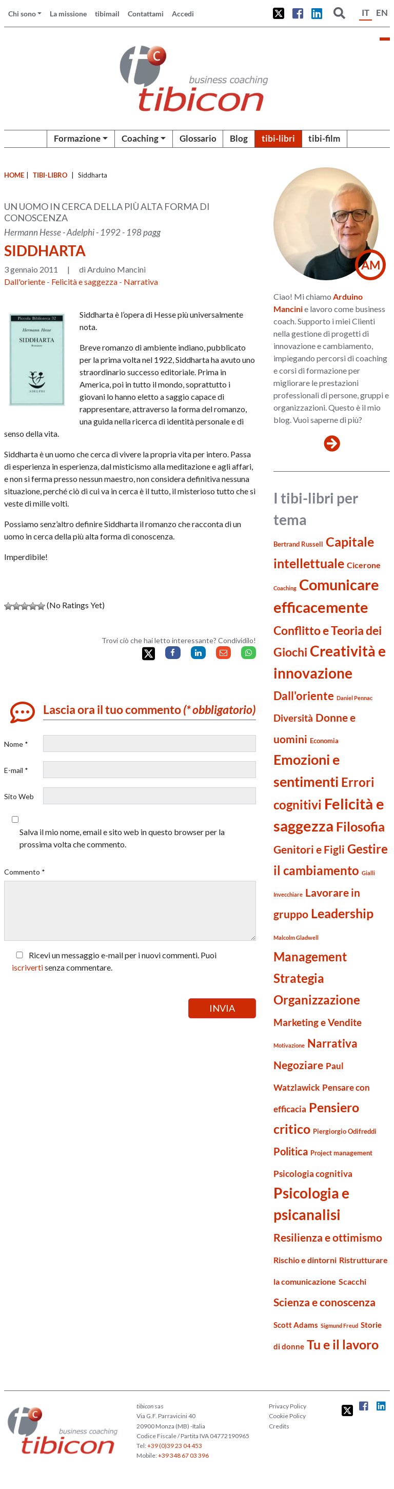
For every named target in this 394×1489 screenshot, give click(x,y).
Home (14, 175)
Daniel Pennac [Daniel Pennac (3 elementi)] (354, 697)
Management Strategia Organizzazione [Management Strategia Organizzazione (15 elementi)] (316, 978)
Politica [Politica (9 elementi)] (290, 1151)
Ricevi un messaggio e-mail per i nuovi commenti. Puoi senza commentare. (114, 961)
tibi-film (324, 138)
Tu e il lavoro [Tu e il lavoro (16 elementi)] (343, 1344)
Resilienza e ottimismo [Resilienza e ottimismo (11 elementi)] (327, 1237)
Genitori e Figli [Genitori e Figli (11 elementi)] (309, 849)
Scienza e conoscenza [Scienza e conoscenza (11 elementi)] (324, 1302)
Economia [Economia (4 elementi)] (324, 741)
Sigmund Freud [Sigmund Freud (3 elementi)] (339, 1325)
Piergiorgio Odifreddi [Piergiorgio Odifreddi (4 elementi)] (345, 1131)
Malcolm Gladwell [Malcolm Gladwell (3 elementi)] (296, 937)
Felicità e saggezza (84, 281)
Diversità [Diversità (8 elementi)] (293, 718)
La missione (68, 13)
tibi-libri (278, 138)
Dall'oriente (24, 281)
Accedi (183, 13)
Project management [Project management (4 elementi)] (341, 1153)
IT (365, 12)
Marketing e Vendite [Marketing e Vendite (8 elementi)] (317, 1022)
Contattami (146, 13)
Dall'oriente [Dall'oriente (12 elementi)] (303, 696)
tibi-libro (50, 175)
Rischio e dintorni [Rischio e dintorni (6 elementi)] (305, 1260)
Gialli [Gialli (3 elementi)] (368, 872)
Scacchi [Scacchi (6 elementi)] (352, 1281)
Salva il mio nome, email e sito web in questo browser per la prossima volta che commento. (122, 838)
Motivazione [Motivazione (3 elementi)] (289, 1045)
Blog (239, 138)
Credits (279, 1426)
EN (382, 12)
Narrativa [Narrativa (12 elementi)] (332, 1043)
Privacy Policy (287, 1406)
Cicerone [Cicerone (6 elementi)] (364, 565)
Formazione (77, 138)
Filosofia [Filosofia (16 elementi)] (360, 826)
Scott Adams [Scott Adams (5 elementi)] (295, 1324)
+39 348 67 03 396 (183, 1455)
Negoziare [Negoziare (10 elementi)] (298, 1065)
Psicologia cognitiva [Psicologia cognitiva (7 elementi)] (312, 1173)
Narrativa (141, 281)
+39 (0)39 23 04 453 (174, 1445)
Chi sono (22, 13)
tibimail (107, 13)
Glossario (198, 138)
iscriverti (27, 967)
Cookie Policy (287, 1416)
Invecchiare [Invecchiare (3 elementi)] (288, 894)
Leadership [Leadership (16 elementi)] (342, 913)
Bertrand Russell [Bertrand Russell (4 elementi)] (298, 544)
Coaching (140, 138)
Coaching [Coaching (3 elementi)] (285, 588)
